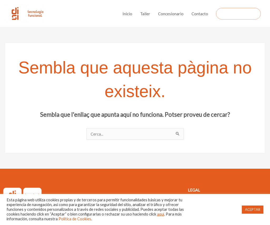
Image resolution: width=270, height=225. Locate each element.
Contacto (200, 13)
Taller (145, 13)
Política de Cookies (74, 219)
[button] (238, 13)
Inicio (127, 13)
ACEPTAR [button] (252, 209)
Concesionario (171, 13)
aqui (160, 214)
